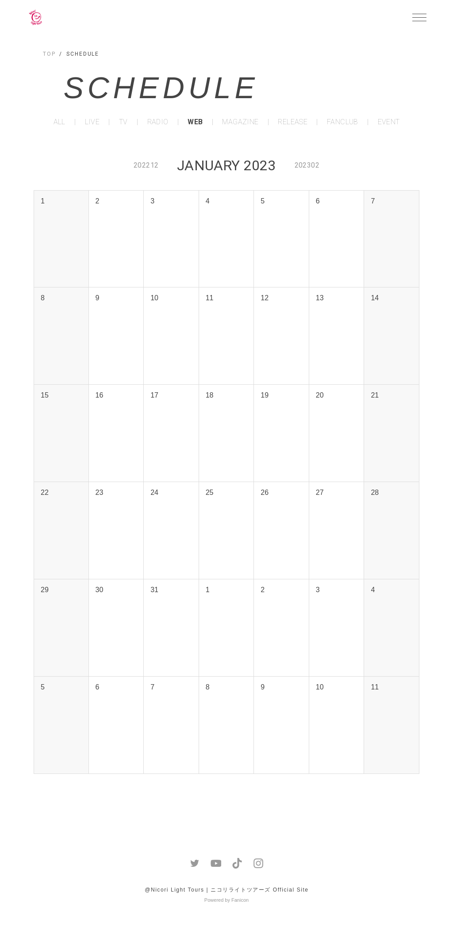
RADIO (158, 122)
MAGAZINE (240, 122)
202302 (307, 165)
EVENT (389, 122)
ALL (59, 122)
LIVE (92, 122)
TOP (49, 54)
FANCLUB (342, 122)
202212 (146, 165)
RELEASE (292, 122)
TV (123, 122)
